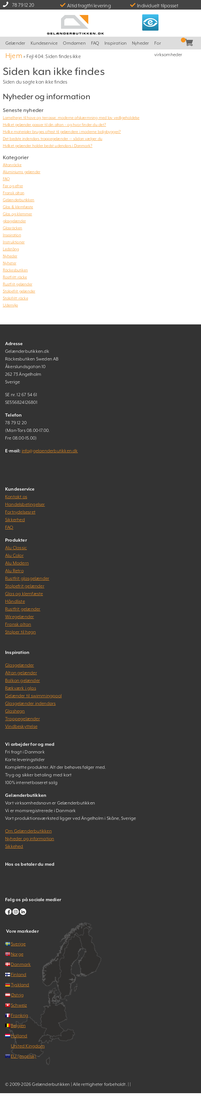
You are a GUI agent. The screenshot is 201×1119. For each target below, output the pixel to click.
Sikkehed (14, 846)
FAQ (95, 43)
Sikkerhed (15, 519)
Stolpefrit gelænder (19, 291)
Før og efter (13, 186)
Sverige (18, 943)
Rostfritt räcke (15, 277)
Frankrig (19, 1015)
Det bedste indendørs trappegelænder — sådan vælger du (53, 139)
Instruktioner (14, 242)
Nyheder (140, 43)
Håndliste (15, 601)
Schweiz (19, 1005)
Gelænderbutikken (19, 200)
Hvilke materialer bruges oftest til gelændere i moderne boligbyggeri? (62, 132)
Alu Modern (17, 563)
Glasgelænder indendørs (30, 703)
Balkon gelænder (22, 680)
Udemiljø (10, 305)
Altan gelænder (21, 672)
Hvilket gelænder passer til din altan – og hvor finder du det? (54, 124)
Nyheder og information (29, 838)
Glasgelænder (19, 665)
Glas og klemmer (17, 214)
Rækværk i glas (20, 688)
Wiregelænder (19, 616)
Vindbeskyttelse (21, 726)
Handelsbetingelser (25, 504)
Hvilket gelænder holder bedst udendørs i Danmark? (48, 146)
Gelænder (15, 43)
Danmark (21, 964)
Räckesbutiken (15, 270)
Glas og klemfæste (24, 593)
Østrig (17, 994)
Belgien (18, 1025)
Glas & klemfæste (18, 207)
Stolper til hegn (20, 631)
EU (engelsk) (23, 1056)
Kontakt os (16, 496)
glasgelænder (14, 221)
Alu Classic (16, 547)
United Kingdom (28, 1046)
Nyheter (9, 263)
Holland (19, 1035)
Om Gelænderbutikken (28, 831)
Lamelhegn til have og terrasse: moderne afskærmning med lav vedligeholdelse (71, 117)
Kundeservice (44, 43)
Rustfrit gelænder (17, 284)
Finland (18, 974)
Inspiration (115, 43)
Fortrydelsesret (20, 512)
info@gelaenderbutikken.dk (50, 450)
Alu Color (14, 555)
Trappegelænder (22, 718)
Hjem (13, 56)
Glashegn (15, 711)
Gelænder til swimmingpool (33, 695)
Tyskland (20, 984)
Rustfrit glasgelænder (27, 578)
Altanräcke (12, 165)
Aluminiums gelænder (22, 172)
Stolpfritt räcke (15, 298)
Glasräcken (12, 228)
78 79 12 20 (23, 5)
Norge (17, 954)
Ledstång (11, 249)
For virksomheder (168, 45)
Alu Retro (14, 570)
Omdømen (74, 43)
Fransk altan (13, 193)
